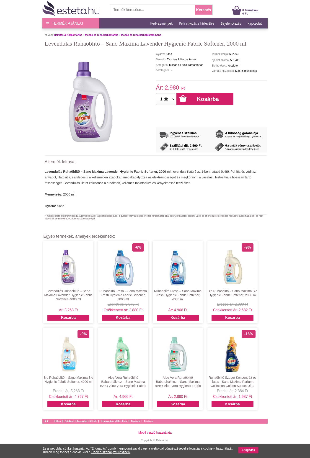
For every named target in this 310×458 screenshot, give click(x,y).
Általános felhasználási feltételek (81, 421)
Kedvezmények (161, 23)
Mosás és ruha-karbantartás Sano (141, 34)
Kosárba (68, 317)
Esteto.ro (135, 421)
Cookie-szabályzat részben (110, 452)
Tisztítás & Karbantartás (68, 34)
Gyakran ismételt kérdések (114, 421)
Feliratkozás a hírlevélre (196, 23)
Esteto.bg (148, 421)
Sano (61, 206)
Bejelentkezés (231, 23)
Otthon (57, 421)
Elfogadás (248, 450)
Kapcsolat (255, 23)
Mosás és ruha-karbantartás (101, 34)
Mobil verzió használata (155, 432)
